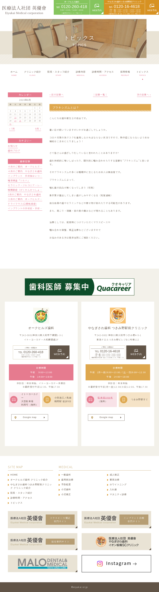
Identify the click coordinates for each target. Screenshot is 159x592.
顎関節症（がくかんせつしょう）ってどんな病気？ (36, 189)
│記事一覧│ (100, 94)
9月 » (38, 128)
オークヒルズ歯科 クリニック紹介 (29, 479)
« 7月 (12, 128)
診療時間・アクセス (21, 498)
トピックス (16, 502)
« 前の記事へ (56, 94)
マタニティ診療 (118, 494)
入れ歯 (113, 489)
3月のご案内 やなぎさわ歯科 (24, 194)
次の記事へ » (144, 94)
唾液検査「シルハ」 (19, 180)
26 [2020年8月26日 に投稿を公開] (20, 120)
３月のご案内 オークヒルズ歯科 (26, 199)
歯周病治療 (67, 479)
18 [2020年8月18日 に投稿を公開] (15, 117)
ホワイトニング (118, 484)
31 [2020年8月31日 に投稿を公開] (10, 124)
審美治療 (114, 479)
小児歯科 (66, 489)
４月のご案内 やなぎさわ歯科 (25, 171)
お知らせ (13, 145)
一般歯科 (66, 474)
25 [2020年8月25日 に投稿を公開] (15, 120)
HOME (14, 474)
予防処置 (66, 484)
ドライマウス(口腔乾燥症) (22, 203)
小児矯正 (66, 494)
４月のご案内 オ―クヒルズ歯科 (26, 166)
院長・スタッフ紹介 (21, 493)
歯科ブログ (14, 150)
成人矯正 (114, 474)
